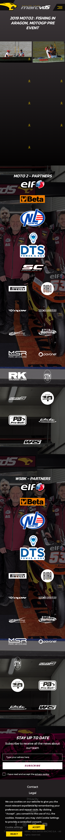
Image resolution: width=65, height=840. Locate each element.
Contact (32, 787)
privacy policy (42, 774)
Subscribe (32, 766)
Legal (32, 793)
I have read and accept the (28, 774)
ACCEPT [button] (36, 827)
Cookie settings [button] (14, 827)
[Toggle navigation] (60, 7)
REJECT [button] (14, 834)
